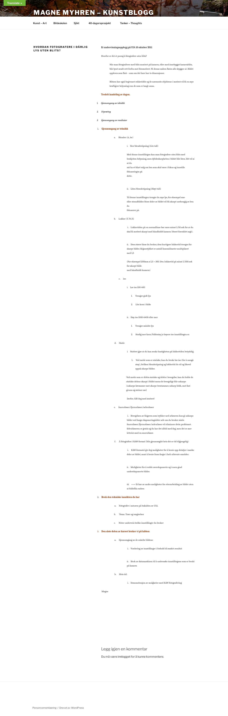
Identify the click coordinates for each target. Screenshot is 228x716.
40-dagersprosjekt (101, 23)
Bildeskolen (60, 23)
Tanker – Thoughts (131, 23)
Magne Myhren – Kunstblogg (93, 12)
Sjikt (78, 23)
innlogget (124, 656)
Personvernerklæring (44, 707)
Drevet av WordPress (71, 707)
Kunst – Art (40, 23)
